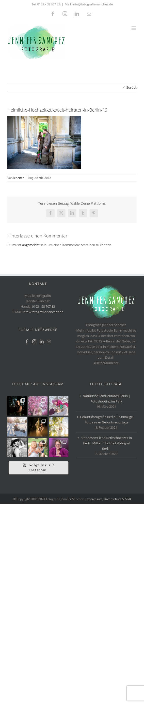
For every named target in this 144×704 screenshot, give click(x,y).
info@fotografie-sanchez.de (43, 312)
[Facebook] (27, 341)
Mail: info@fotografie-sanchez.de (89, 4)
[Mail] (49, 341)
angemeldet (31, 245)
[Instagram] (34, 341)
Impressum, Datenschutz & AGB (109, 567)
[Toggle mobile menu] (134, 28)
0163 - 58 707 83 (48, 4)
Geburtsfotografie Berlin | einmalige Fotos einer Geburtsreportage (106, 419)
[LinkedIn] (42, 341)
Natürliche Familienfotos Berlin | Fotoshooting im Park (106, 398)
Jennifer (18, 178)
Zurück (132, 87)
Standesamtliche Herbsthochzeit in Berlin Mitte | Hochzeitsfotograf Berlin (106, 443)
